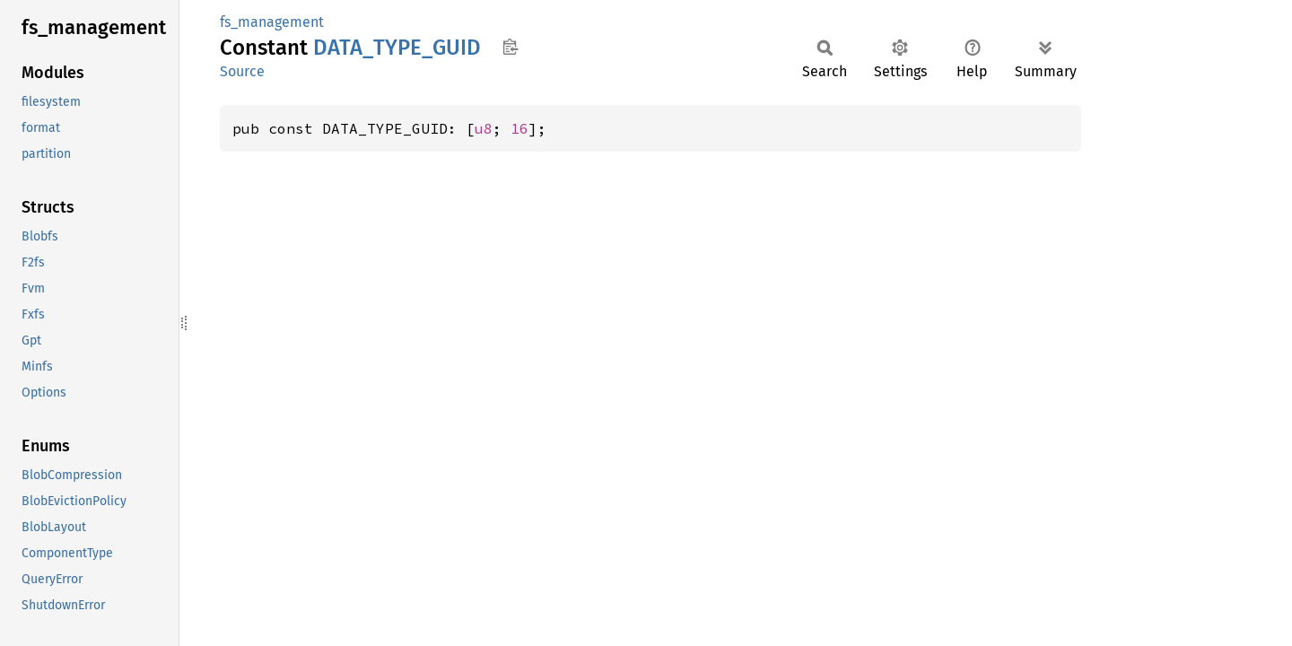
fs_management (272, 22)
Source (242, 71)
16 (519, 128)
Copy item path (510, 46)
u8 (484, 128)
